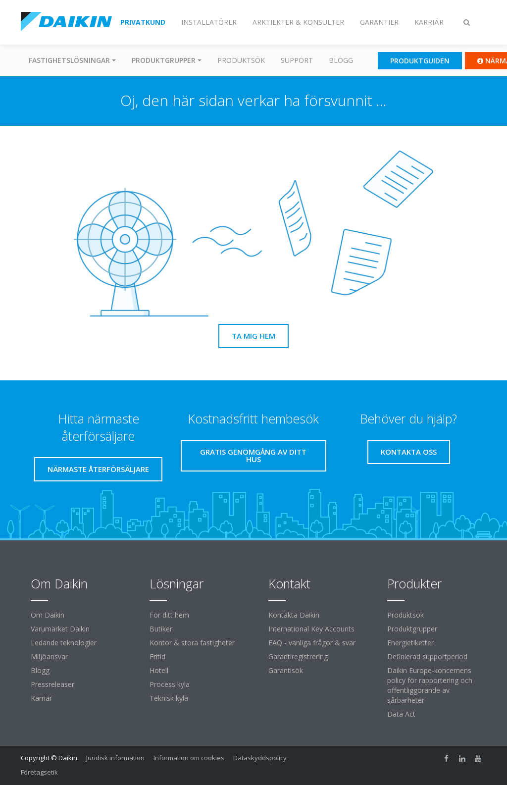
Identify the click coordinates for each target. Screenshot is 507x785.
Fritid (157, 656)
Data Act (401, 714)
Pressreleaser (52, 684)
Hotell (159, 670)
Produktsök (241, 60)
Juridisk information (115, 757)
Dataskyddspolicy (260, 757)
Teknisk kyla (169, 698)
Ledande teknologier (64, 642)
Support (297, 60)
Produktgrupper (412, 628)
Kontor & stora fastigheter (192, 642)
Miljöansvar (49, 656)
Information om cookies (188, 757)
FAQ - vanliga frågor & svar (311, 642)
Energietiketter (410, 642)
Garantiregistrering (298, 656)
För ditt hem (169, 615)
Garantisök (285, 670)
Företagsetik (39, 772)
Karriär (41, 698)
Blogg (341, 60)
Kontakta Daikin (293, 615)
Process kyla (170, 684)
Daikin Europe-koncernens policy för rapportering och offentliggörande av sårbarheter (429, 685)
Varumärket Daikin (60, 628)
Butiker (161, 628)
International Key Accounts (311, 628)
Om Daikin (47, 615)
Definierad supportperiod (427, 656)
